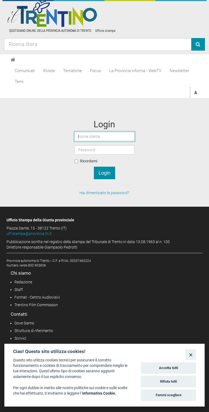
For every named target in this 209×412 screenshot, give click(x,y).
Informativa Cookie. (99, 393)
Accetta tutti (168, 368)
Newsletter (179, 70)
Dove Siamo (24, 323)
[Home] (13, 59)
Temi (19, 81)
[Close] (190, 354)
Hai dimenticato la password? (104, 193)
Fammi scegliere (169, 395)
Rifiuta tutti (168, 381)
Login (104, 173)
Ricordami (88, 161)
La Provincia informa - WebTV (135, 70)
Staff (18, 289)
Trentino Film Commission (36, 305)
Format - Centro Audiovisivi (37, 297)
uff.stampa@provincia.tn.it (29, 233)
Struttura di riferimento (33, 331)
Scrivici (20, 338)
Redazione (23, 282)
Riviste (49, 70)
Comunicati (25, 70)
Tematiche (72, 70)
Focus (95, 70)
